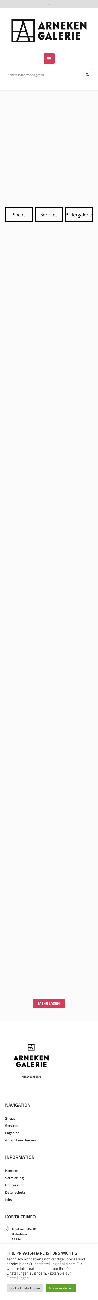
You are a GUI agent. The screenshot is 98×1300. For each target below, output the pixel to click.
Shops (19, 214)
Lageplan (12, 1132)
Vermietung (14, 1177)
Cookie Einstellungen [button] (25, 1288)
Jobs (8, 1199)
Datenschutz (15, 1192)
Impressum (14, 1185)
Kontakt (11, 1170)
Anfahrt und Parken (20, 1140)
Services (49, 214)
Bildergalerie (78, 214)
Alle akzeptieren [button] (61, 1288)
